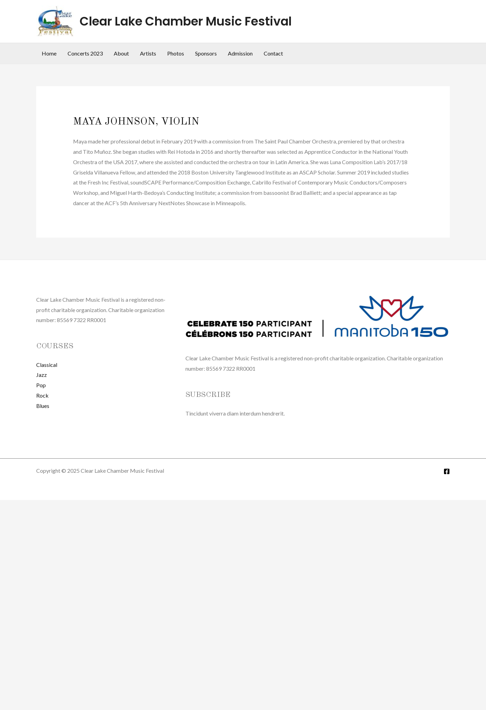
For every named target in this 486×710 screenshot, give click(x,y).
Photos (175, 53)
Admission (240, 53)
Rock (42, 395)
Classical (46, 364)
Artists (148, 53)
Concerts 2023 (85, 53)
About (121, 53)
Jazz (41, 374)
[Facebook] (447, 471)
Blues (42, 405)
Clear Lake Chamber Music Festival (186, 21)
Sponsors (206, 53)
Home (49, 53)
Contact (273, 53)
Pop (41, 385)
